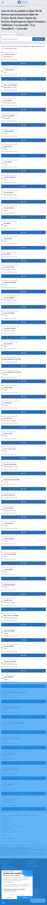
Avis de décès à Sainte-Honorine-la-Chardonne (13, 826)
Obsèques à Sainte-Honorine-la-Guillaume (12, 831)
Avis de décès (4, 6)
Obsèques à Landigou (7, 827)
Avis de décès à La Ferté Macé (9, 824)
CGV (26, 901)
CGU (29, 901)
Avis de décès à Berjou (7, 832)
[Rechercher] (38, 39)
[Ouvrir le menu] (2, 2)
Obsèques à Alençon (7, 818)
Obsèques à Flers (6, 820)
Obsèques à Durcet (6, 829)
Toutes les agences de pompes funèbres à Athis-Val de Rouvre (18, 841)
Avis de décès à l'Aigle (7, 823)
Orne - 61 (11, 6)
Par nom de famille (8, 35)
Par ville (20, 35)
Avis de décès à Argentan (8, 821)
